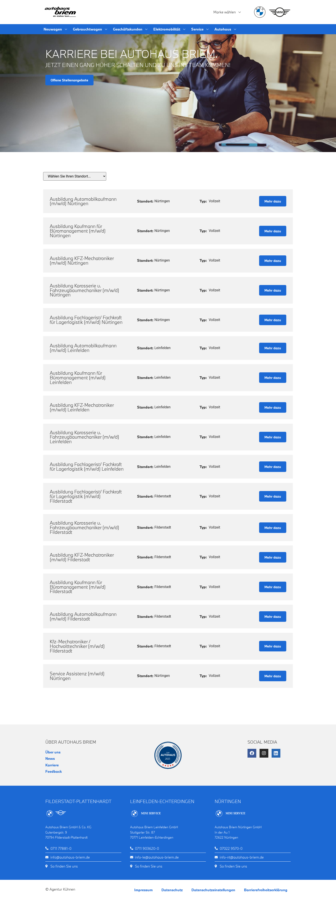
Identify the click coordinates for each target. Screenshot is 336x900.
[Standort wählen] (74, 176)
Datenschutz (172, 889)
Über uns (52, 752)
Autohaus (225, 29)
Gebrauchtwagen (90, 29)
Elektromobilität (169, 29)
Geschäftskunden (130, 29)
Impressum (143, 889)
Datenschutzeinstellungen (213, 889)
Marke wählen (227, 12)
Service (200, 29)
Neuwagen (56, 29)
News (50, 758)
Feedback (53, 771)
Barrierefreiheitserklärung (265, 889)
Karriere (52, 765)
